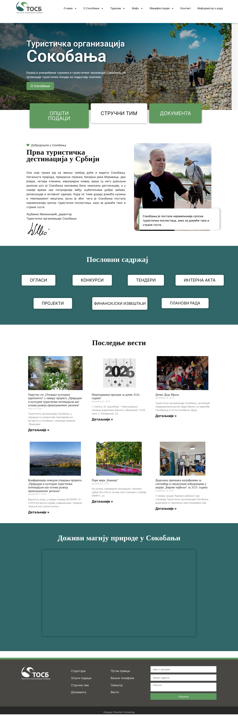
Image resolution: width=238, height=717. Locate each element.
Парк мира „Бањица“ (105, 481)
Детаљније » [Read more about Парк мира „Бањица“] (102, 502)
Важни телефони (122, 678)
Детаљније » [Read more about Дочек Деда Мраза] (166, 416)
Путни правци (120, 671)
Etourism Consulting (124, 712)
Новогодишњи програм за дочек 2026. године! (116, 397)
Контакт (185, 8)
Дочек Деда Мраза (167, 395)
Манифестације (162, 8)
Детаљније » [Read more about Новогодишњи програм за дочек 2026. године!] (102, 420)
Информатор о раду (210, 8)
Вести (115, 692)
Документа (78, 692)
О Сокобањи (93, 8)
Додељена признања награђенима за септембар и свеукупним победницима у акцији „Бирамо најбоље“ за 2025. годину (181, 484)
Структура (78, 671)
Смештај (116, 685)
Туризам (117, 8)
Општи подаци (81, 678)
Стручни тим (80, 685)
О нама (70, 8)
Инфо (137, 8)
